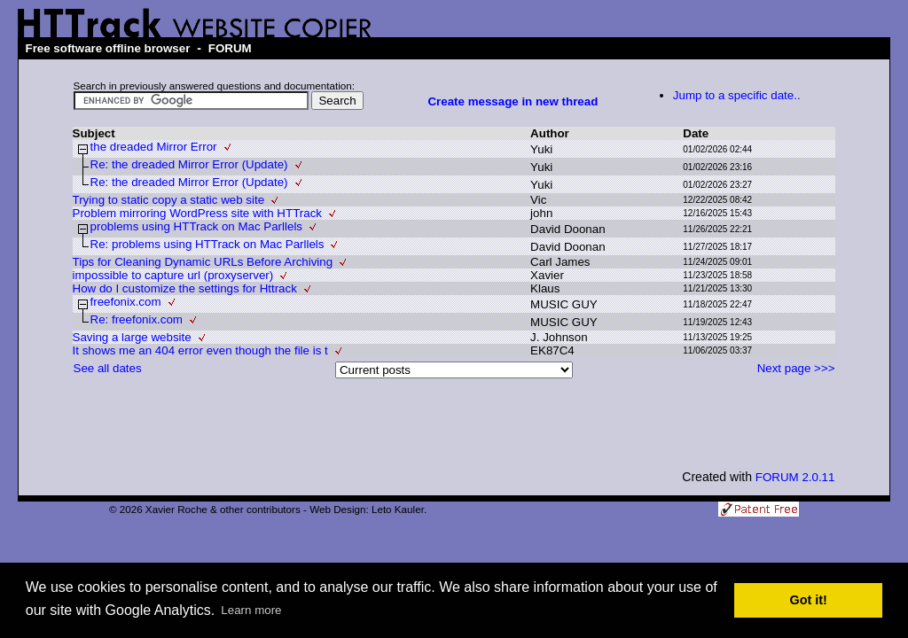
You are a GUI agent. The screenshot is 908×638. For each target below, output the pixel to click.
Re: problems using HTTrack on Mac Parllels (207, 244)
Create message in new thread (512, 101)
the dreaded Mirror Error (153, 146)
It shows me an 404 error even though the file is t (200, 350)
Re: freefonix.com (136, 319)
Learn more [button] (251, 610)
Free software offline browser (107, 48)
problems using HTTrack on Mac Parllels (196, 226)
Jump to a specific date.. (737, 95)
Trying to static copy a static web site (169, 199)
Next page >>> (796, 368)
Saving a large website (132, 337)
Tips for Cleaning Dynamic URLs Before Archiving (203, 261)
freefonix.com (125, 301)
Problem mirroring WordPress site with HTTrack (197, 213)
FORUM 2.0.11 (795, 477)
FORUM (230, 48)
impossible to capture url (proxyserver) (173, 275)
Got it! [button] (808, 600)
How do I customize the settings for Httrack (185, 288)
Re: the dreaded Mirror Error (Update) (189, 164)
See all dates (108, 368)
